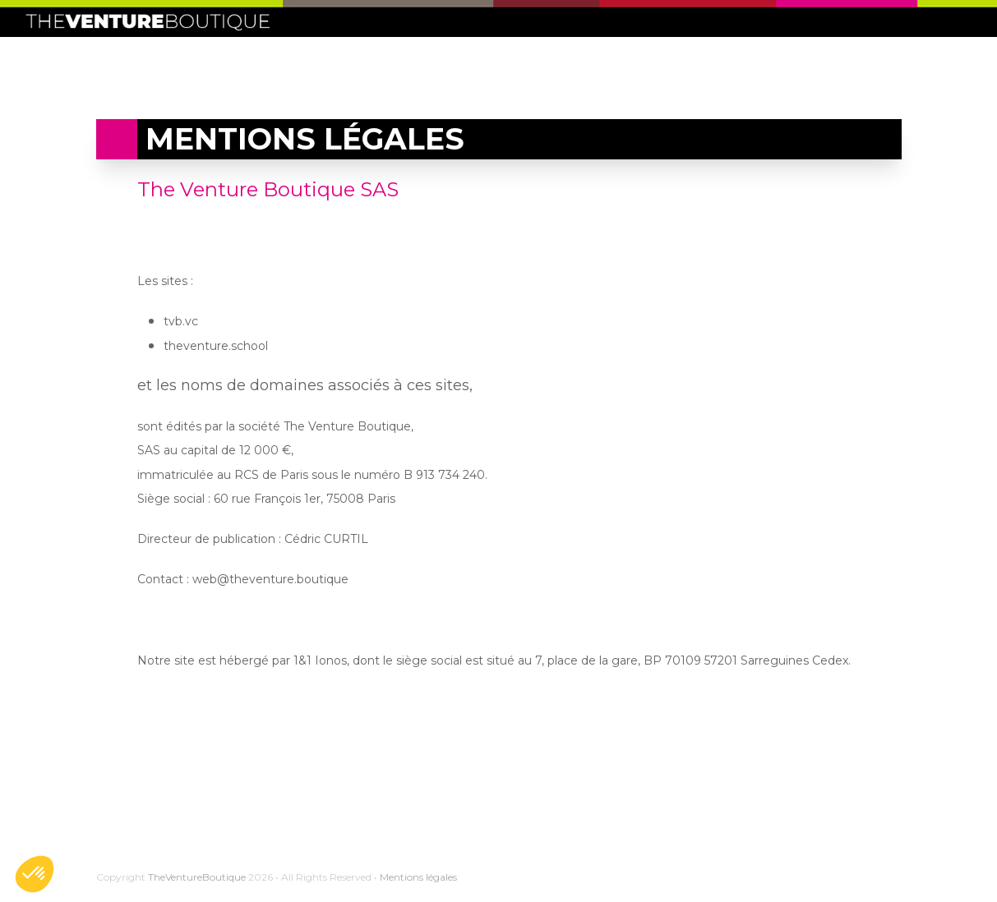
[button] (34, 874)
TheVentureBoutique (197, 877)
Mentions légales (418, 877)
